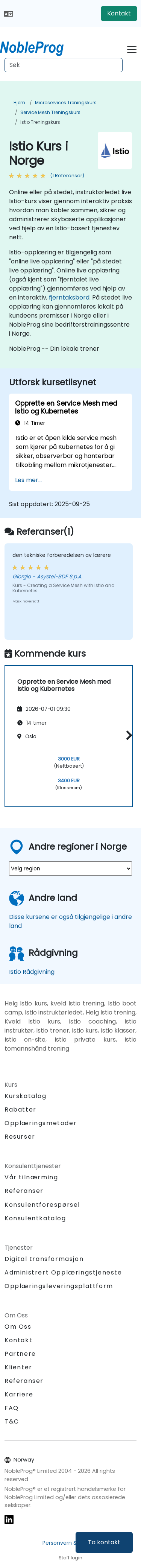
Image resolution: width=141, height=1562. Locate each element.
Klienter (18, 1367)
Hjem (19, 102)
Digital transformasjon (44, 1259)
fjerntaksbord (69, 297)
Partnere (20, 1353)
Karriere (19, 1394)
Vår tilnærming (31, 1177)
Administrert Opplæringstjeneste (63, 1272)
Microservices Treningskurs (66, 102)
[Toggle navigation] (132, 48)
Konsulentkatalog (35, 1218)
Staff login (70, 1557)
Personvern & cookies (70, 1543)
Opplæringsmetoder (41, 1123)
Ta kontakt (104, 1542)
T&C (12, 1421)
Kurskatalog (26, 1096)
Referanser (24, 1190)
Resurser (20, 1136)
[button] (127, 735)
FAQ (12, 1408)
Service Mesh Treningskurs (50, 112)
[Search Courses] (64, 65)
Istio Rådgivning (32, 971)
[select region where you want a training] (70, 868)
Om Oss (18, 1326)
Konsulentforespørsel (42, 1205)
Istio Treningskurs (40, 122)
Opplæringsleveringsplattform (59, 1286)
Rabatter (20, 1109)
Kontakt (119, 13)
